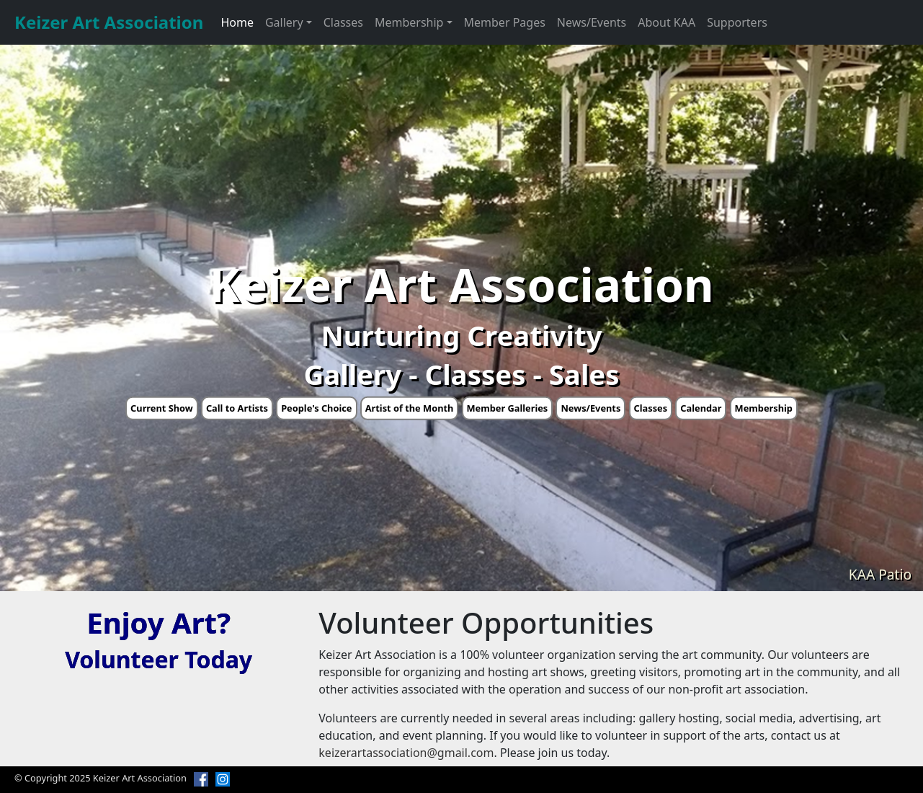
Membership (764, 408)
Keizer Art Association (108, 22)
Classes (343, 22)
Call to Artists (237, 408)
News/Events (591, 22)
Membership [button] (409, 22)
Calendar (700, 408)
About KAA (666, 22)
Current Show (161, 408)
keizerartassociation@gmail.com (406, 753)
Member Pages (504, 22)
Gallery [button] (284, 22)
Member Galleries (507, 408)
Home (237, 22)
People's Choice (316, 408)
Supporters (737, 22)
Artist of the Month (409, 408)
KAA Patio (880, 574)
